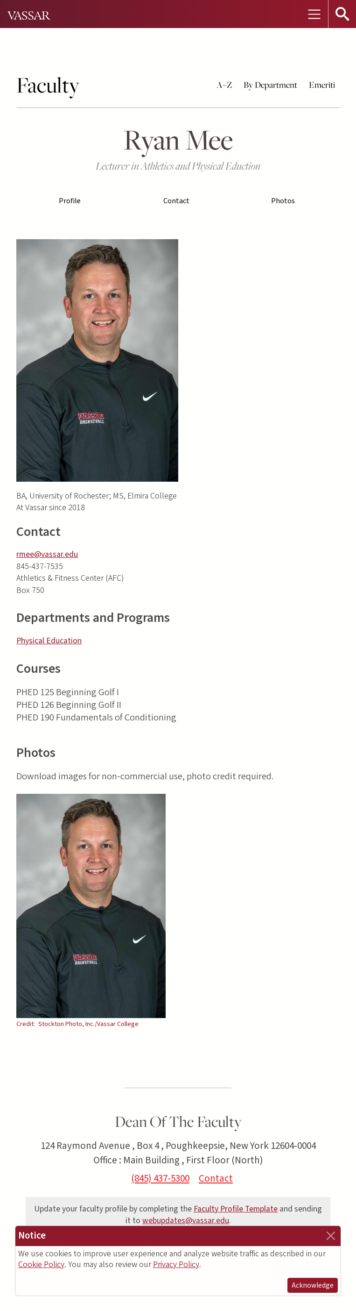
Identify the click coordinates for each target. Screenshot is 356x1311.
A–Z (224, 84)
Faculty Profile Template (236, 1209)
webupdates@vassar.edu (185, 1220)
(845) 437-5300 (160, 1178)
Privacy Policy (176, 1264)
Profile (70, 201)
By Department (270, 84)
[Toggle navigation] (314, 14)
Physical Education (49, 641)
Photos (283, 201)
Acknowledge (313, 1285)
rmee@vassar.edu (47, 554)
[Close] (331, 1236)
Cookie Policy (41, 1264)
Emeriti (322, 84)
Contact (176, 201)
